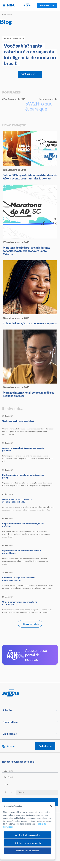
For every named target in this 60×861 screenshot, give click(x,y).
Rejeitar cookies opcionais (27, 842)
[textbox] (31, 784)
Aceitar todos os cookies (27, 835)
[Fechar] (51, 806)
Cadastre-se (45, 746)
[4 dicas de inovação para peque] (30, 292)
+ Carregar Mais (30, 623)
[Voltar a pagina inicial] (30, 5)
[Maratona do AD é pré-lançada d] (30, 220)
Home (4, 14)
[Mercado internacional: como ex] (30, 363)
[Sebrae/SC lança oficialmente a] (30, 155)
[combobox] (30, 784)
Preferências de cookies (27, 850)
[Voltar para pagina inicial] (30, 693)
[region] (27, 831)
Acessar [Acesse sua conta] (11, 746)
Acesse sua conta (47, 5)
